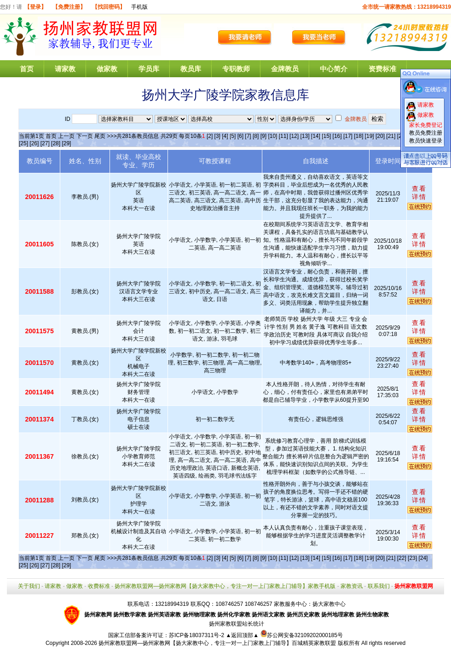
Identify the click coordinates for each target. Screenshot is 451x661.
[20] (380, 136)
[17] (348, 136)
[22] (401, 558)
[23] (412, 558)
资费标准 (382, 69)
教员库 (190, 69)
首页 (27, 69)
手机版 (139, 7)
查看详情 (419, 192)
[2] (210, 136)
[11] (283, 136)
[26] (34, 143)
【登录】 (35, 7)
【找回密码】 (108, 7)
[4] (225, 136)
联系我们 (379, 586)
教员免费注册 (425, 133)
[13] (304, 136)
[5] (233, 136)
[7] (248, 136)
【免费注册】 (69, 7)
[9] (263, 136)
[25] (23, 143)
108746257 (258, 604)
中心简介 (333, 69)
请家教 (65, 69)
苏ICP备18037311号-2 (197, 635)
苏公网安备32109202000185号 (301, 635)
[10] (272, 136)
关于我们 (29, 586)
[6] (240, 136)
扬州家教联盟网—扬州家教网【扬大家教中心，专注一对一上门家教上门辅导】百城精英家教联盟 (217, 643)
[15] (326, 136)
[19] (369, 136)
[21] (390, 136)
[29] (66, 143)
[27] (45, 143)
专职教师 (236, 69)
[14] (315, 136)
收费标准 (99, 586)
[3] (217, 136)
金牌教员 (285, 69)
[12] (294, 136)
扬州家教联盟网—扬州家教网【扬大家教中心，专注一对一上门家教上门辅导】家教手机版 (225, 586)
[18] (358, 136)
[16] (337, 136)
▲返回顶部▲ (242, 635)
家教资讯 (352, 586)
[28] (55, 143)
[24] (423, 558)
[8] (256, 136)
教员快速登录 (425, 140)
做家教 (107, 69)
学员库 (149, 69)
